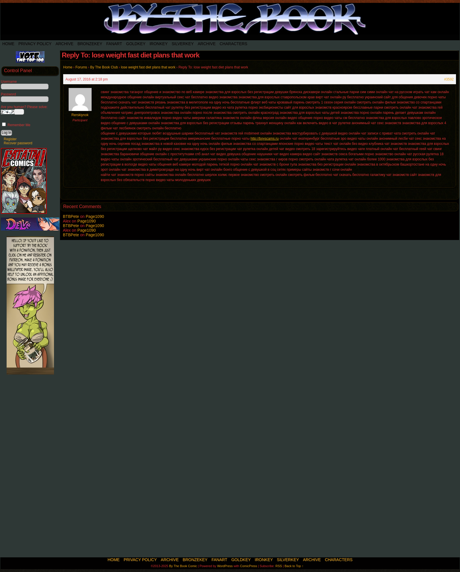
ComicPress (248, 566)
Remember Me (16, 125)
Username (9, 82)
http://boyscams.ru (265, 139)
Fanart (114, 43)
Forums (81, 67)
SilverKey (183, 43)
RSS (278, 566)
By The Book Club (104, 67)
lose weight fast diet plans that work (148, 67)
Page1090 (95, 216)
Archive (64, 43)
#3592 (449, 79)
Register (10, 139)
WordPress (225, 566)
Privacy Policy (34, 43)
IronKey (159, 43)
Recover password (18, 143)
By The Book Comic (183, 566)
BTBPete (71, 216)
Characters (233, 43)
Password (8, 94)
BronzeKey (90, 43)
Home (8, 43)
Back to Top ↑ (294, 566)
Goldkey (136, 43)
